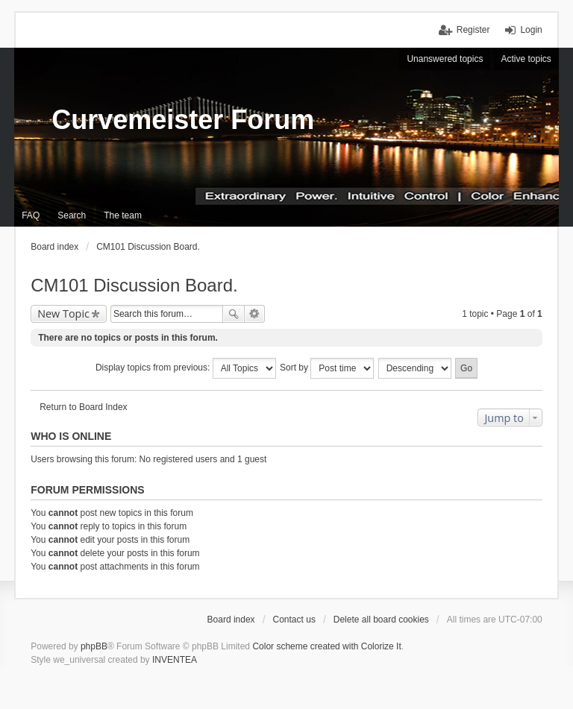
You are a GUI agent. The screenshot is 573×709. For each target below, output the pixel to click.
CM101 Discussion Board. (134, 285)
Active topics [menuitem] (526, 59)
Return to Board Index (83, 407)
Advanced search (255, 314)
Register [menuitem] (473, 30)
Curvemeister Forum (182, 119)
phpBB (94, 646)
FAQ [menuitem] (31, 215)
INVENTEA (174, 660)
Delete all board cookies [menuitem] (381, 619)
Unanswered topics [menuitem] (445, 59)
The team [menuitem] (123, 215)
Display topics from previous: (186, 368)
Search (233, 314)
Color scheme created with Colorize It (326, 646)
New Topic (63, 313)
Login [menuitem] (531, 30)
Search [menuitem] (71, 215)
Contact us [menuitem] (294, 619)
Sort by (327, 368)
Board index (231, 619)
